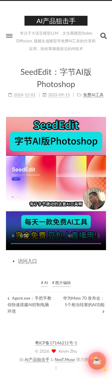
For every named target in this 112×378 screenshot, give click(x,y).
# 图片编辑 (61, 282)
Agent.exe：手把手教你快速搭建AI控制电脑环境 (29, 304)
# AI (44, 282)
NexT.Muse (65, 359)
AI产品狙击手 (36, 359)
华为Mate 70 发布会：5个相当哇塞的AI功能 (84, 304)
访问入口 (27, 261)
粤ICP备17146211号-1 (56, 342)
